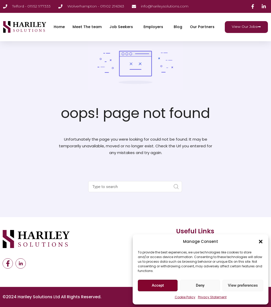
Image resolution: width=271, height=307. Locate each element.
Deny (200, 285)
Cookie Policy (185, 297)
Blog (179, 21)
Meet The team (86, 21)
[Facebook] (8, 263)
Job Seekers (121, 21)
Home (57, 21)
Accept (158, 285)
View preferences (243, 285)
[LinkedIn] (20, 263)
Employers (154, 21)
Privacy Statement (212, 297)
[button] (260, 241)
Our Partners (64, 32)
